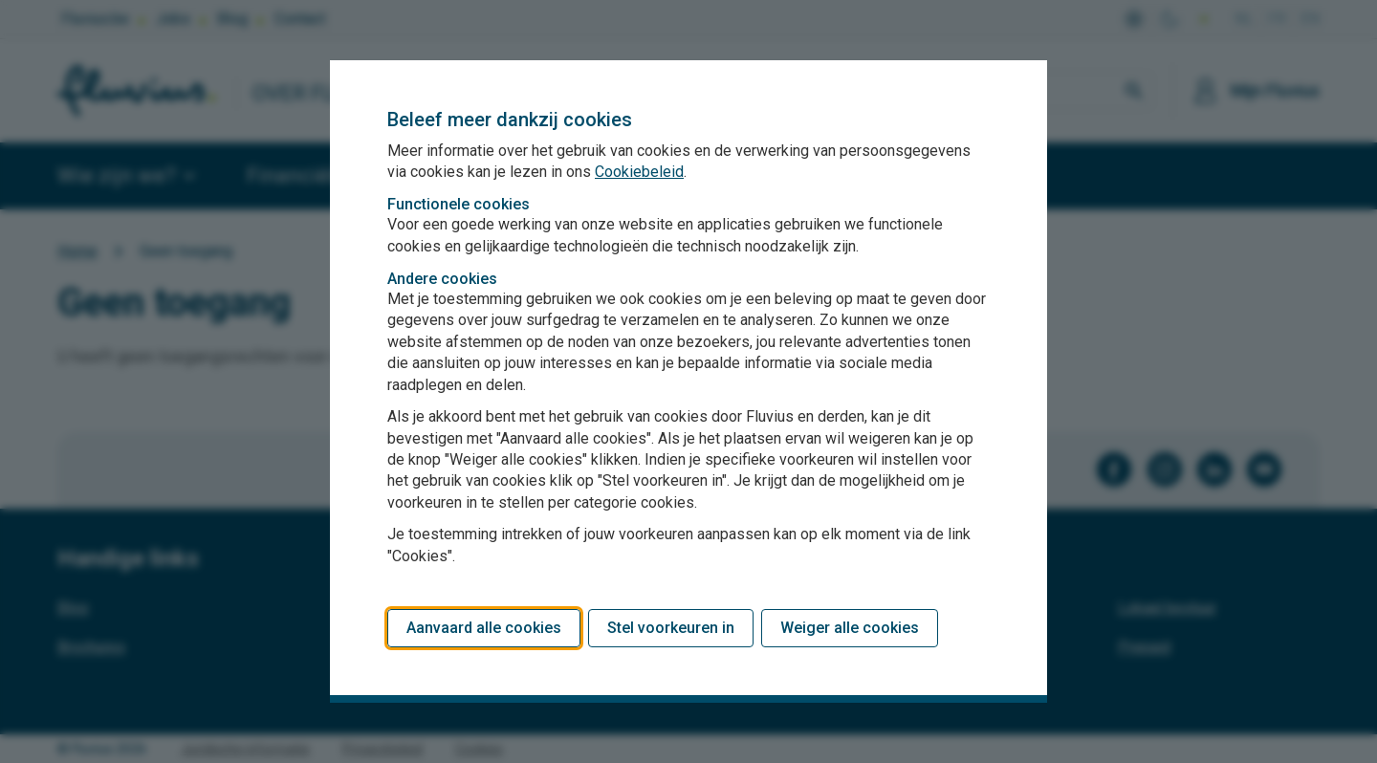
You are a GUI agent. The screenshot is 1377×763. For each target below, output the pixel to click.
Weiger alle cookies (849, 628)
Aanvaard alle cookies (483, 628)
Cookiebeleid (639, 172)
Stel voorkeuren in (670, 628)
